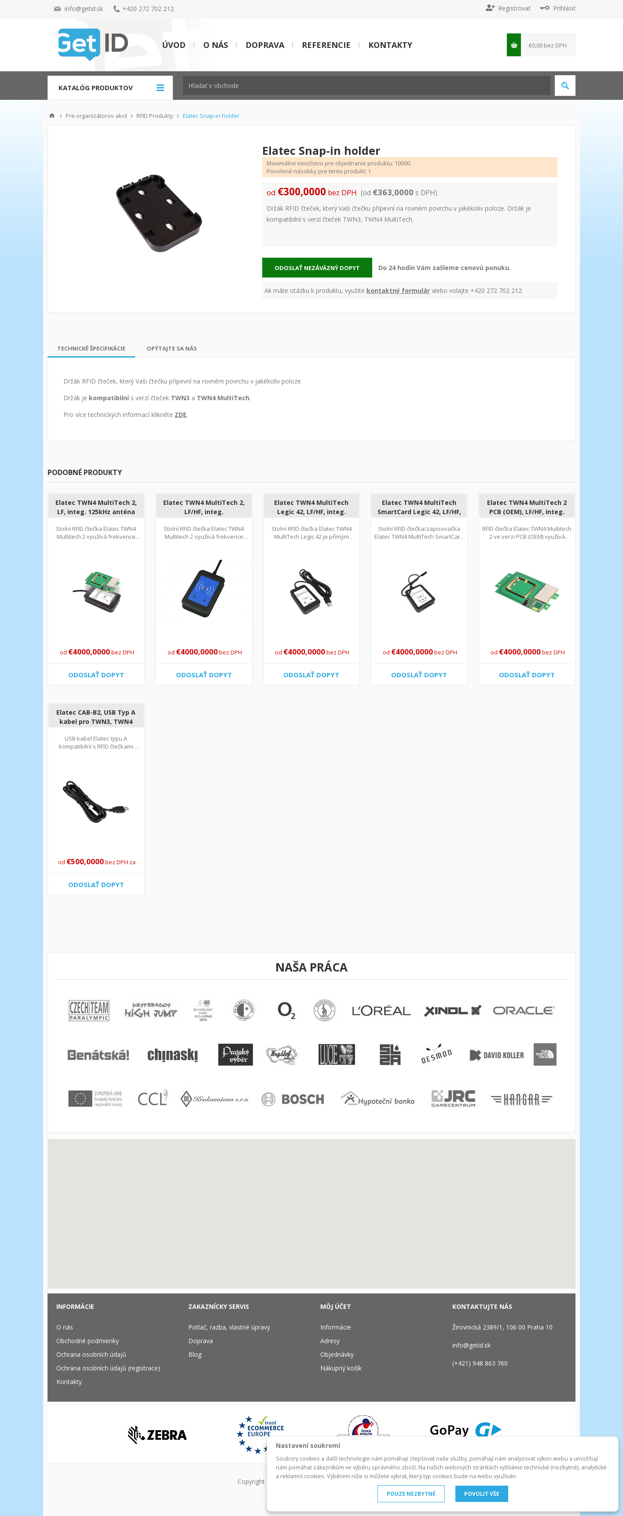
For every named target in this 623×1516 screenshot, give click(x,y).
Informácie (335, 1327)
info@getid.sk (84, 8)
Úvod (174, 45)
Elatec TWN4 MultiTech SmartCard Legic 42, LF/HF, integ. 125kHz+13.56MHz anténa (419, 516)
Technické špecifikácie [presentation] (91, 348)
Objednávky (337, 1354)
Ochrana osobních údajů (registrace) (108, 1368)
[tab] (91, 348)
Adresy (330, 1341)
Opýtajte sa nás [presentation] (172, 348)
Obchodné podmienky (87, 1341)
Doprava (265, 45)
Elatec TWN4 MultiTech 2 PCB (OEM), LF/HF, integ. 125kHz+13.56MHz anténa (527, 511)
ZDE (181, 414)
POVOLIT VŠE (481, 1494)
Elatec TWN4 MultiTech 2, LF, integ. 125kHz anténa (96, 507)
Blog (195, 1354)
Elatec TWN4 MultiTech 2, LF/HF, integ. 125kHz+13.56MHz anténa (204, 511)
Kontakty (390, 45)
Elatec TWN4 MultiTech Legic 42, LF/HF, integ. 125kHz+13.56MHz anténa (311, 511)
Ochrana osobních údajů (91, 1354)
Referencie (326, 45)
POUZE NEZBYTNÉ (411, 1494)
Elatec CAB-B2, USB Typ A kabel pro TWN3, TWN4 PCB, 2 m (96, 721)
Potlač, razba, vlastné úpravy (229, 1327)
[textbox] (366, 85)
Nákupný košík (341, 1368)
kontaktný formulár (398, 290)
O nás (215, 45)
